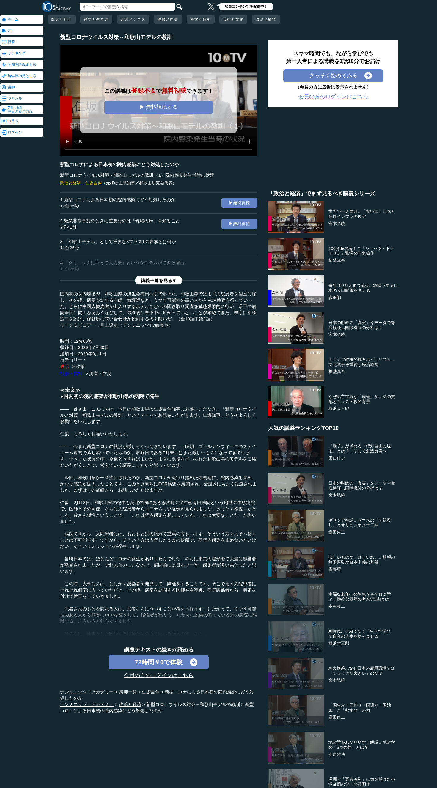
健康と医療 (168, 19)
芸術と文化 (233, 19)
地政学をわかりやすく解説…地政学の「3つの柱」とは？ (361, 745)
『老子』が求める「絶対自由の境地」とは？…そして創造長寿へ (359, 448)
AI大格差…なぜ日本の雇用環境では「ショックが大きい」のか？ (361, 671)
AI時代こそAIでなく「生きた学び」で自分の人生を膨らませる (361, 633)
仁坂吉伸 (93, 182)
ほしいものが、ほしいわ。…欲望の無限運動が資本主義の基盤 (361, 559)
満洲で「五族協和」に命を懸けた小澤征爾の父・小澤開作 (361, 782)
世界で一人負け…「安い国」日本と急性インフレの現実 (361, 214)
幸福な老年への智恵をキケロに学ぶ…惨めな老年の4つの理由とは (359, 597)
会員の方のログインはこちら (159, 675)
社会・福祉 (71, 373)
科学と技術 (200, 19)
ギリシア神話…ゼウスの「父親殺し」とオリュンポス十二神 (359, 523)
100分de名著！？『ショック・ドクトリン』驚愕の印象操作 (361, 251)
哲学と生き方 (96, 19)
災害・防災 (100, 373)
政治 (64, 366)
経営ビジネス (133, 19)
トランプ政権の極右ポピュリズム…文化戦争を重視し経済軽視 (361, 362)
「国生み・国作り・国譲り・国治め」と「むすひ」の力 (359, 707)
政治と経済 (266, 19)
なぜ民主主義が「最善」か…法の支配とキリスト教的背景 (361, 399)
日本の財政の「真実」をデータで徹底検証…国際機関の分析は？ (361, 325)
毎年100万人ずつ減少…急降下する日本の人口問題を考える (363, 288)
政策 (80, 366)
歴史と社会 (61, 19)
